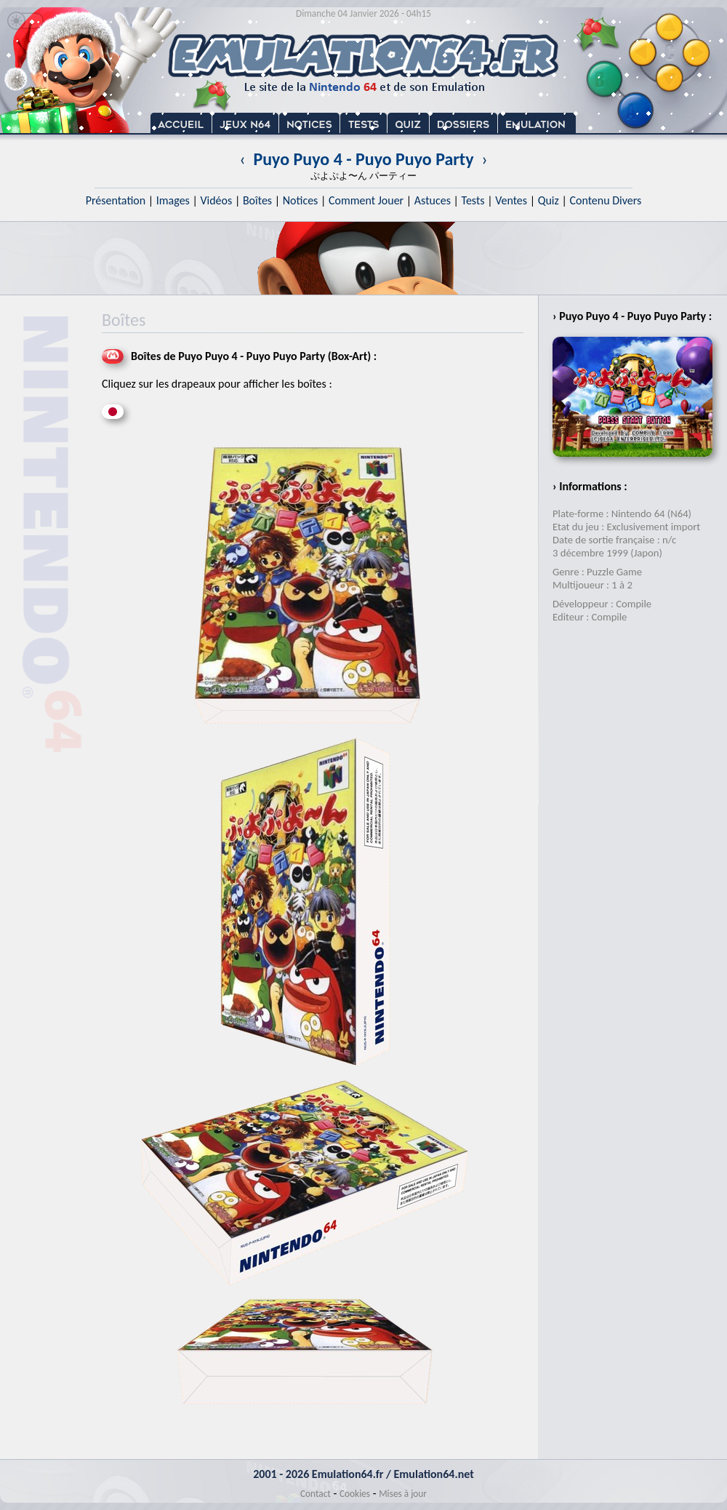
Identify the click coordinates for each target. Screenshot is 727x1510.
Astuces (432, 200)
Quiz (548, 200)
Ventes (511, 200)
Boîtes (257, 200)
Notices (300, 200)
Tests (473, 200)
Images (173, 200)
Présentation (116, 200)
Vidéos (216, 200)
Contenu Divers (605, 200)
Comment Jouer (366, 200)
